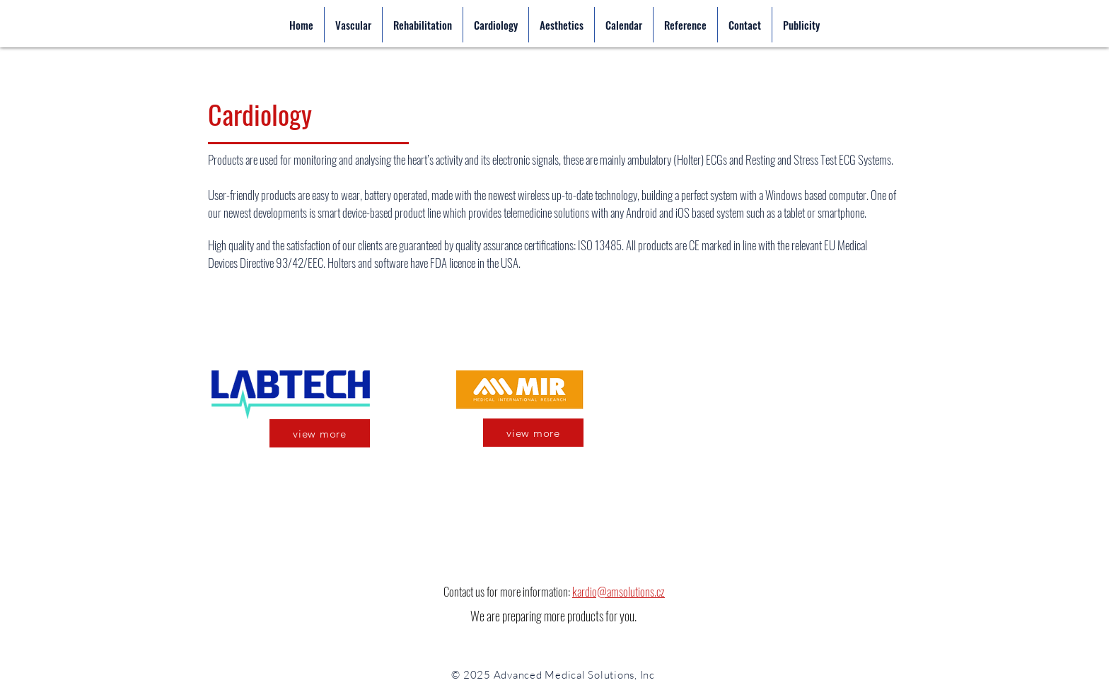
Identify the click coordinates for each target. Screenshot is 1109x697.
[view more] (319, 433)
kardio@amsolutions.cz (618, 591)
